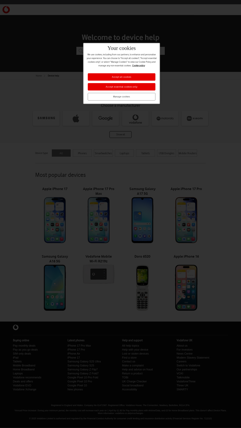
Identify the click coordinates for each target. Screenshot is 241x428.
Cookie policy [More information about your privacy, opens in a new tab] (138, 65)
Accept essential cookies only (121, 86)
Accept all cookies (121, 77)
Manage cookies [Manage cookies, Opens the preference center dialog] (121, 96)
